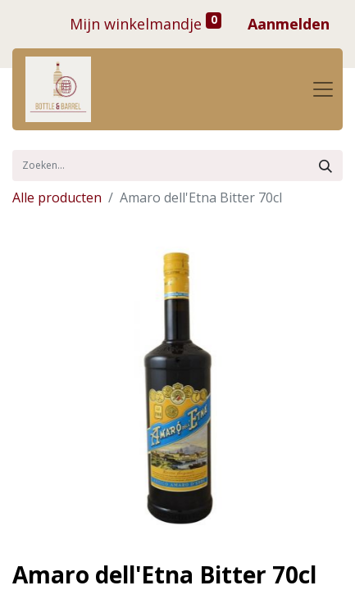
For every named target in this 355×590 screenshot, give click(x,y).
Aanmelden (289, 24)
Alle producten (57, 197)
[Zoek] (325, 165)
